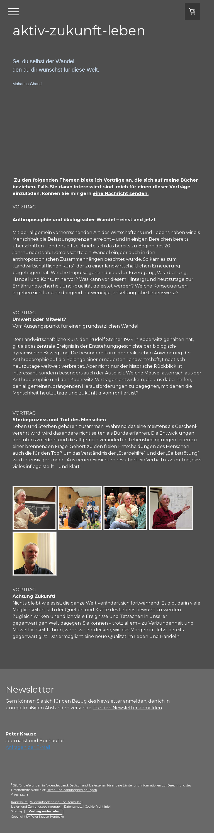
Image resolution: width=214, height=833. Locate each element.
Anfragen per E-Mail (28, 747)
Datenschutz (73, 806)
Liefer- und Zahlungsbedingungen (72, 790)
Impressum (19, 802)
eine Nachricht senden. (121, 193)
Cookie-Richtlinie (97, 806)
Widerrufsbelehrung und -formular (55, 802)
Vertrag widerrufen (44, 811)
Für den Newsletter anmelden (127, 707)
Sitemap (17, 811)
